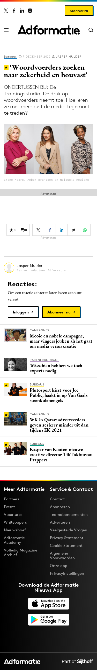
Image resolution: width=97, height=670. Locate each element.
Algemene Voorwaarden (62, 555)
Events (10, 506)
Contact (57, 498)
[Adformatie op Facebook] (14, 11)
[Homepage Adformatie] (49, 29)
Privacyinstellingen (67, 573)
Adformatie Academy (14, 540)
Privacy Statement (66, 537)
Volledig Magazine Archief (20, 552)
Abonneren (60, 506)
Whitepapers (15, 522)
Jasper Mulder (68, 56)
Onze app (58, 565)
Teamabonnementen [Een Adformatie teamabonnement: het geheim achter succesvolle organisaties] (69, 514)
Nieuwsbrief (15, 529)
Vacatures (13, 514)
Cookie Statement (66, 545)
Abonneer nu (79, 11)
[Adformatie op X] (6, 11)
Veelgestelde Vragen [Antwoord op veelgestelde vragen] (68, 529)
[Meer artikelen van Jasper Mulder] (48, 268)
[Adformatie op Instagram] (30, 11)
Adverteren (60, 522)
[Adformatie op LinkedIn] (22, 11)
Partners (11, 498)
